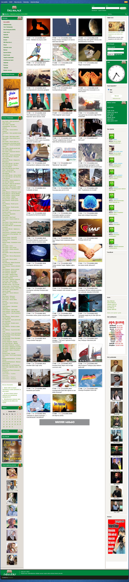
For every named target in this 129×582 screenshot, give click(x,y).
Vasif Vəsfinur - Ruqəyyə (8, 377)
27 (20, 424)
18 (15, 421)
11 (15, 419)
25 (15, 424)
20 (20, 421)
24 (12, 424)
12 (17, 419)
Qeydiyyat (94, 10)
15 (6, 421)
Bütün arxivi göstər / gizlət (114, 312)
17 (12, 421)
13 (20, 419)
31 (12, 426)
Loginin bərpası (102, 10)
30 (9, 426)
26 (17, 424)
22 (6, 424)
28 (3, 426)
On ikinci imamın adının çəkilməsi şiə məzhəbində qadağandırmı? (10, 395)
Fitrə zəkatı (117, 224)
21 (3, 424)
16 (9, 421)
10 (12, 419)
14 (3, 421)
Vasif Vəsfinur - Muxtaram (9, 378)
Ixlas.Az (23, 571)
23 (9, 424)
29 (6, 426)
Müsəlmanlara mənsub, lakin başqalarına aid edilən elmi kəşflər (115, 34)
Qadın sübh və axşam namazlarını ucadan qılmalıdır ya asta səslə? (11, 389)
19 (17, 421)
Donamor (10, 577)
